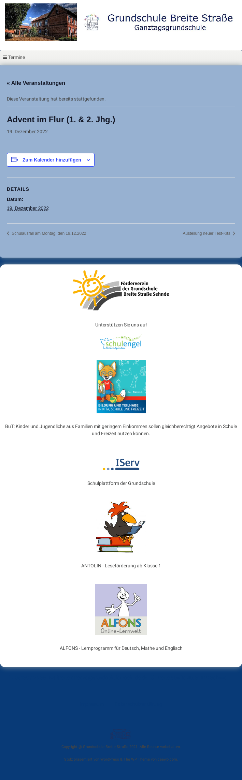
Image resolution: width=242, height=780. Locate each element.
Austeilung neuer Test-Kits (207, 233)
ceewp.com (167, 759)
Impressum (92, 704)
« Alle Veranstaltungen (36, 83)
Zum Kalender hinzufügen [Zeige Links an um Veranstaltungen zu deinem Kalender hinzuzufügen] (52, 160)
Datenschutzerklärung (138, 704)
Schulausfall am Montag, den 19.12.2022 (48, 233)
